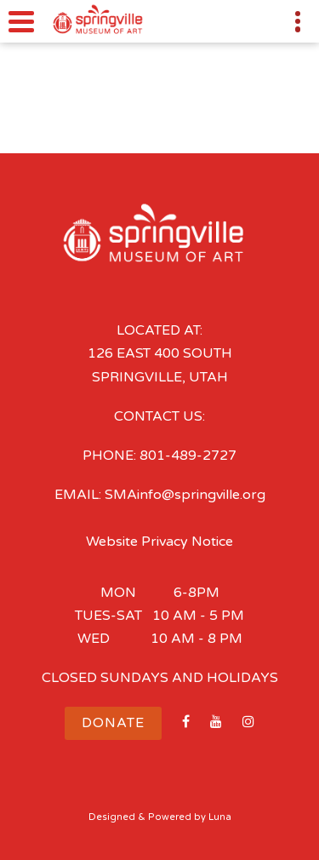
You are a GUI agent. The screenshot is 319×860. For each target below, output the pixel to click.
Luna (219, 817)
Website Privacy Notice (159, 541)
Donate (113, 722)
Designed (111, 817)
